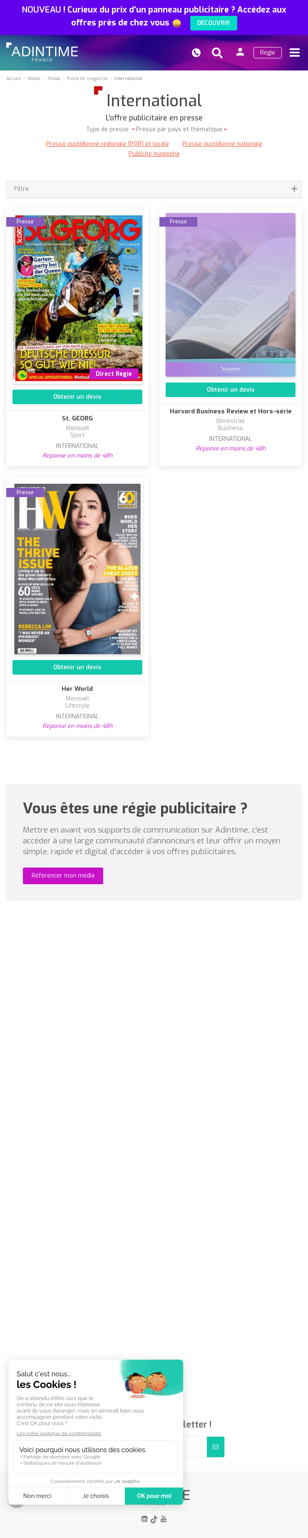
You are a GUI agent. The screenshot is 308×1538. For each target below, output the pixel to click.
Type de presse (108, 129)
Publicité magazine (154, 154)
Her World (77, 689)
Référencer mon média (63, 876)
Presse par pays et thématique (179, 129)
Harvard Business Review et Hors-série (231, 411)
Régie (267, 53)
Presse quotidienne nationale (222, 144)
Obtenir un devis (77, 397)
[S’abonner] (215, 1447)
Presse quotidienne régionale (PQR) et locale (107, 144)
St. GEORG (77, 418)
